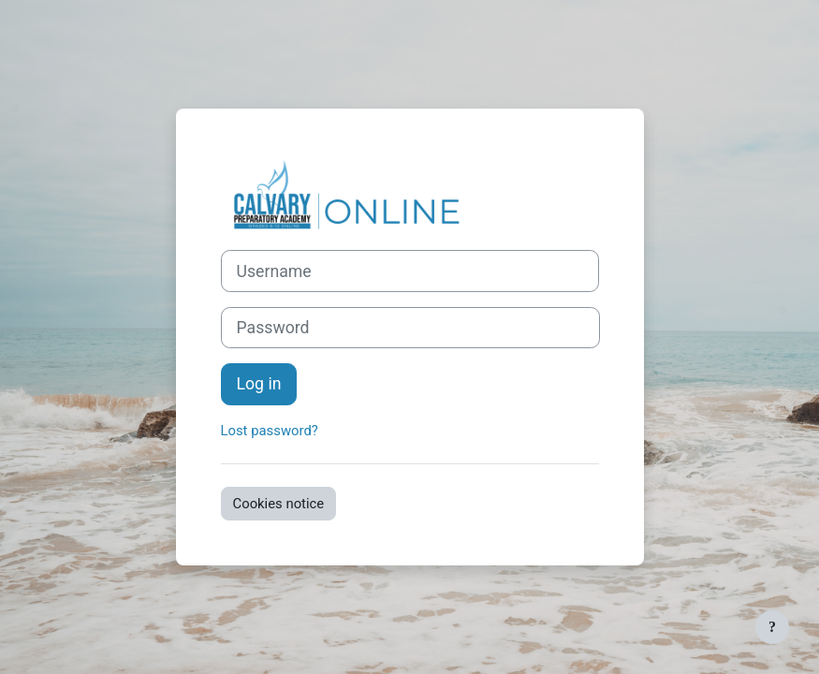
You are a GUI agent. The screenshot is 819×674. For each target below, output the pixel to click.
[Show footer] (772, 627)
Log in (259, 383)
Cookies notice (279, 503)
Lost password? (269, 430)
